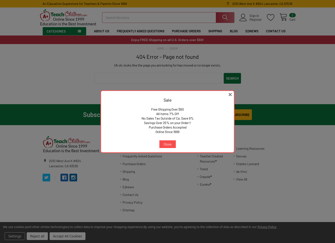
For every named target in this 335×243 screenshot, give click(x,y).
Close (168, 144)
